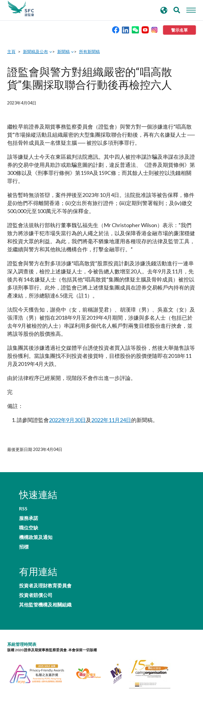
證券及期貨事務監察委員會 (21, 8)
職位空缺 (28, 527)
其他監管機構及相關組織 (45, 604)
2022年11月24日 (111, 420)
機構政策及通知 (35, 537)
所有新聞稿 (89, 51)
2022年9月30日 (67, 420)
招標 (24, 546)
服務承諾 (28, 518)
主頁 (11, 51)
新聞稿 (63, 51)
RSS (23, 508)
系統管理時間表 (21, 644)
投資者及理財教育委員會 (45, 585)
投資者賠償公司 (35, 595)
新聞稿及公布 (35, 51)
